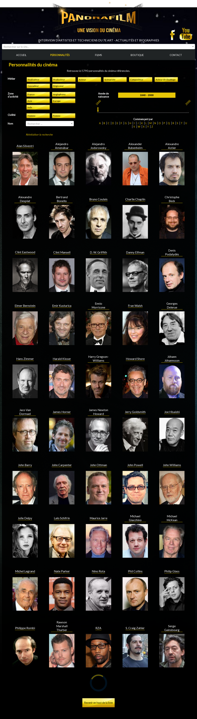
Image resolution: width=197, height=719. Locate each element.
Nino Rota (98, 564)
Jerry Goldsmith (135, 404)
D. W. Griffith (98, 245)
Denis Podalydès (172, 245)
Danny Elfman (135, 245)
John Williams (172, 457)
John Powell (135, 457)
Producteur (59, 72)
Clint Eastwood (25, 245)
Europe (57, 93)
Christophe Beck (172, 191)
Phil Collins (135, 564)
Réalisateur (33, 72)
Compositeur (136, 72)
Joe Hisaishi (172, 404)
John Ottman (98, 457)
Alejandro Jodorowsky (98, 138)
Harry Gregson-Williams (98, 351)
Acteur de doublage (166, 72)
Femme (56, 108)
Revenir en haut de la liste (98, 695)
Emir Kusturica (61, 298)
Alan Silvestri (25, 138)
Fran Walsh (135, 298)
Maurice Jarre (98, 510)
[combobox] (98, 39)
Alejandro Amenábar (62, 138)
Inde (30, 100)
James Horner (62, 404)
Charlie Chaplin (135, 192)
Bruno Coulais (98, 192)
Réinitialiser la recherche (39, 127)
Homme (31, 108)
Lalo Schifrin (62, 510)
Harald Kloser (62, 351)
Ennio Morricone (98, 298)
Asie (30, 93)
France (31, 87)
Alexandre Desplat (25, 191)
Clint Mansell (61, 245)
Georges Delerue (172, 298)
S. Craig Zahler (135, 620)
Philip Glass (171, 564)
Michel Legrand (25, 564)
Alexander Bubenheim (135, 138)
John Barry (25, 457)
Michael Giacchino (135, 510)
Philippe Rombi (25, 620)
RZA (98, 620)
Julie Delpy (25, 510)
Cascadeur (33, 78)
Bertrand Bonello (62, 191)
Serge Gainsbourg (171, 620)
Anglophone (59, 87)
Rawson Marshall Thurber (62, 618)
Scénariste (109, 72)
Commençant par (143, 111)
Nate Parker (62, 564)
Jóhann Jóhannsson (171, 351)
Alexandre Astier (172, 138)
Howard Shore (135, 351)
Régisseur (58, 78)
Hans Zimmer (25, 351)
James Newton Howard (98, 404)
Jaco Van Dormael (25, 404)
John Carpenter (62, 457)
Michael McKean (172, 510)
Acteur (82, 72)
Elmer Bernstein (25, 298)
